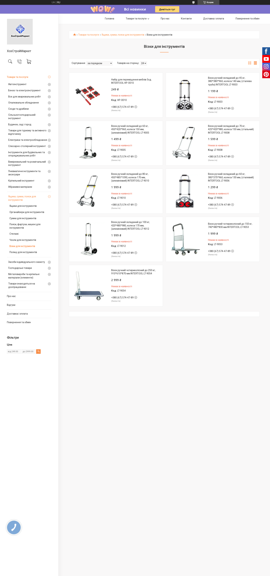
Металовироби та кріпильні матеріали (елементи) (23, 276)
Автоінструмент (17, 84)
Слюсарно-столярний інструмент (27, 146)
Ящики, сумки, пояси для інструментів (22, 198)
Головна (109, 18)
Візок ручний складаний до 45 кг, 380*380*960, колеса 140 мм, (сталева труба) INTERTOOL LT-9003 (230, 81)
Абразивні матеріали (20, 186)
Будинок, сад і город (19, 124)
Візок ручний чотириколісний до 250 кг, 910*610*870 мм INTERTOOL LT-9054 (133, 272)
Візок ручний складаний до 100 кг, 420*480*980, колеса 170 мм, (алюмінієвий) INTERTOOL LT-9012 (130, 225)
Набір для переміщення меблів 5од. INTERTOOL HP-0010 (131, 81)
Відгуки (11, 305)
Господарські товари (20, 268)
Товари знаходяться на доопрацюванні (21, 285)
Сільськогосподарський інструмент (21, 116)
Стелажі (14, 233)
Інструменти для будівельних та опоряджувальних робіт (26, 154)
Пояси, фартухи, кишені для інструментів (24, 226)
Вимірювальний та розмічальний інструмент (27, 163)
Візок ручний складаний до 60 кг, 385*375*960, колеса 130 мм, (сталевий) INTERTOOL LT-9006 (231, 177)
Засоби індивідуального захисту (26, 262)
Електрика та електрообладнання (27, 140)
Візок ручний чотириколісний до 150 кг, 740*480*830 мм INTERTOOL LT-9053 (230, 225)
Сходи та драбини (18, 108)
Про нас (11, 296)
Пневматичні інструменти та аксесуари (24, 173)
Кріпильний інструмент (21, 180)
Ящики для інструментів (23, 206)
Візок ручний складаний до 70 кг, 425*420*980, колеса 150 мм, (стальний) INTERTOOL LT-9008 (231, 129)
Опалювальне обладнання (23, 102)
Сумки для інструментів (22, 218)
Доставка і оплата (17, 313)
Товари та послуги (17, 77)
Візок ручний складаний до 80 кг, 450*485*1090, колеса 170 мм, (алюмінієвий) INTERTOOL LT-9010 (130, 177)
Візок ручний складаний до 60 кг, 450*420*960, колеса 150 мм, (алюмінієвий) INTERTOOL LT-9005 (130, 129)
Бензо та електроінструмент (24, 90)
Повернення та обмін (19, 322)
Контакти (186, 18)
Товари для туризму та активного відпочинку (27, 132)
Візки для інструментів (22, 246)
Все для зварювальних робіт (24, 96)
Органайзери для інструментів (26, 212)
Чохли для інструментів (22, 240)
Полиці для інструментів (23, 252)
